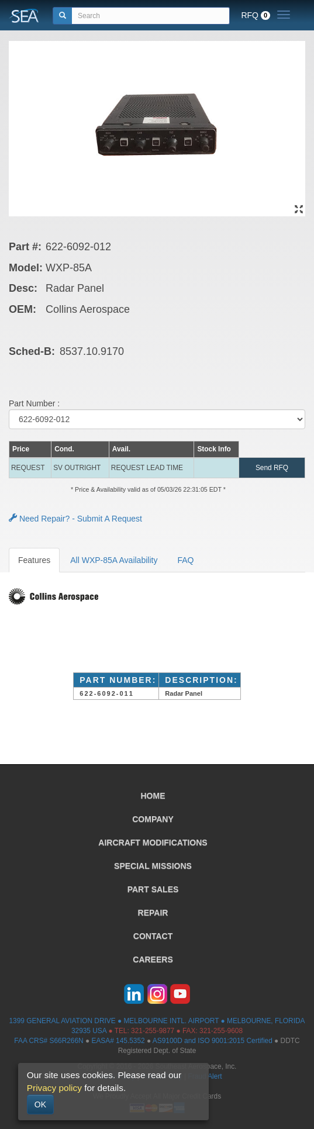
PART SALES (153, 889)
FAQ (185, 560)
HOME (153, 795)
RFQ (255, 15)
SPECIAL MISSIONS (153, 866)
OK (40, 1104)
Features (34, 560)
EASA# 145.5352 (117, 1041)
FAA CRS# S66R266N (48, 1041)
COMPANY (153, 819)
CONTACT (152, 936)
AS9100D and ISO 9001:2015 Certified (212, 1041)
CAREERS (152, 959)
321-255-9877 (152, 1031)
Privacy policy (54, 1088)
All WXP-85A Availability (113, 560)
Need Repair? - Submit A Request (75, 518)
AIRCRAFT (152, 842)
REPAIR (153, 912)
